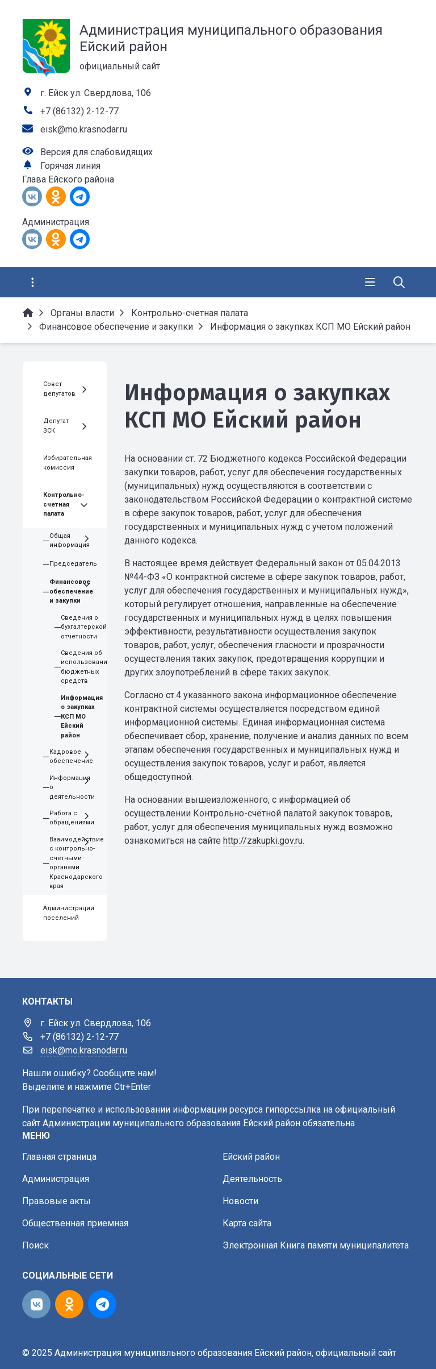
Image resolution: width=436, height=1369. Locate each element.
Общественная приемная (75, 1223)
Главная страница (59, 1156)
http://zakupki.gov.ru (263, 840)
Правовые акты (56, 1201)
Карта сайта (247, 1223)
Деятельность (252, 1178)
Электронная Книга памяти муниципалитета (316, 1245)
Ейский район (251, 1156)
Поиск (35, 1245)
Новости (240, 1201)
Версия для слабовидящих (96, 152)
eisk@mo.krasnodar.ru (83, 129)
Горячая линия (70, 165)
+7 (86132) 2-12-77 (79, 111)
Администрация (55, 1178)
